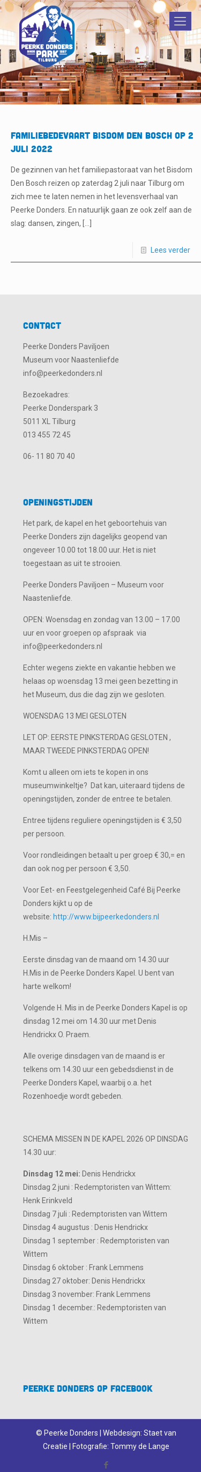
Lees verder (170, 250)
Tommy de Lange (139, 1446)
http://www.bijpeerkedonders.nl (106, 916)
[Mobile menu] (178, 21)
